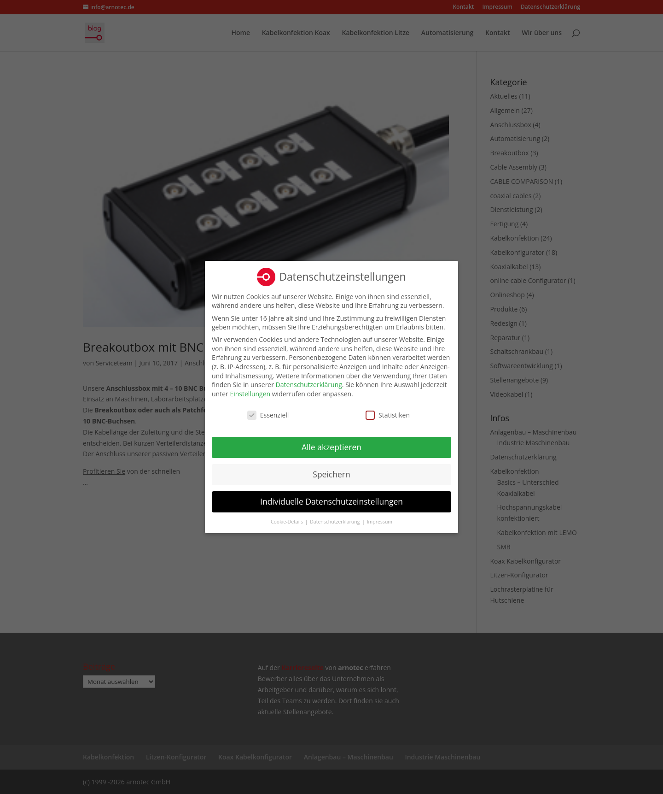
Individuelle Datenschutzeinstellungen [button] (331, 500)
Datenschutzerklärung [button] (335, 521)
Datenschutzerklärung (309, 384)
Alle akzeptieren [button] (331, 446)
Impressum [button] (379, 521)
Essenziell (268, 414)
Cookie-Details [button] (287, 521)
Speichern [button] (331, 473)
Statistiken (388, 414)
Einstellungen (250, 393)
